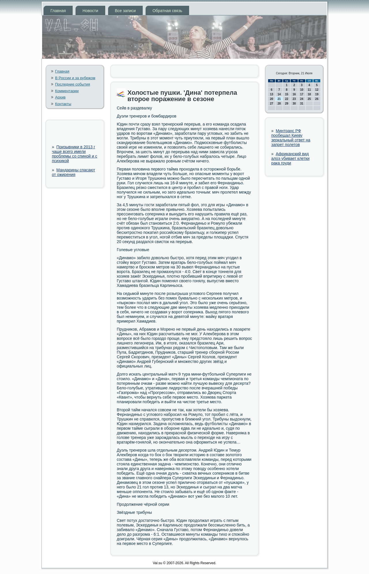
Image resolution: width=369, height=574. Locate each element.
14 (279, 94)
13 (271, 94)
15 (286, 94)
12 (316, 89)
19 (316, 94)
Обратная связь (167, 10)
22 (286, 99)
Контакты (63, 104)
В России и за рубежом (75, 78)
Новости (90, 10)
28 (279, 103)
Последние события (72, 84)
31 (301, 103)
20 (271, 99)
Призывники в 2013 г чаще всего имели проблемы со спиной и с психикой (74, 154)
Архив (60, 97)
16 (294, 94)
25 (309, 99)
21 (279, 99)
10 (301, 89)
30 (294, 103)
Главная (58, 10)
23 (294, 99)
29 (286, 103)
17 (301, 94)
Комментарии (67, 91)
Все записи (125, 10)
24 (301, 99)
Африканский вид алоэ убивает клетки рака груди (290, 158)
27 (271, 103)
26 (316, 99)
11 (309, 89)
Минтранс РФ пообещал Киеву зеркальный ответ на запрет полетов (290, 137)
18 (309, 94)
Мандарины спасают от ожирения (73, 172)
